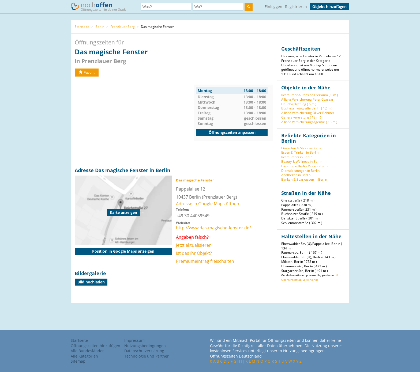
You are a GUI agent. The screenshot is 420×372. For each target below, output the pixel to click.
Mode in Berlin (318, 166)
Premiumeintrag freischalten (205, 261)
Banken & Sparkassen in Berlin (304, 179)
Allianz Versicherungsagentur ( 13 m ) (309, 122)
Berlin (99, 26)
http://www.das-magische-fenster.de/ (213, 228)
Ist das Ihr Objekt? (194, 253)
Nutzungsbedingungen (145, 345)
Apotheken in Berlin (295, 175)
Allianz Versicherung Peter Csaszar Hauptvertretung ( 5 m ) (307, 101)
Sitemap (78, 361)
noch (101, 6)
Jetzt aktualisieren (194, 245)
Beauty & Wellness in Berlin (301, 161)
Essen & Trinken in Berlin (299, 152)
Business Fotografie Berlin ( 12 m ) (306, 108)
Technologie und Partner (146, 356)
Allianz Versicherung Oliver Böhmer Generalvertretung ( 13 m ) (307, 115)
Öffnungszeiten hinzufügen (95, 345)
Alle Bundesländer (87, 350)
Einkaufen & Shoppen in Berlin (303, 148)
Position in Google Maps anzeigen (123, 251)
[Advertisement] (134, 122)
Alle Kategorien (84, 356)
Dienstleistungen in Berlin (300, 170)
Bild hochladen (91, 281)
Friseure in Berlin (294, 166)
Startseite (82, 26)
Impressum (134, 340)
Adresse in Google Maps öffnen (207, 204)
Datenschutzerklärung (144, 350)
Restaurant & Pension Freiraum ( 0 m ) (309, 95)
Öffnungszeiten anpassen (232, 132)
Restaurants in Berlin (296, 157)
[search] (249, 7)
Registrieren (296, 6)
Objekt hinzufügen (329, 6)
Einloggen (273, 6)
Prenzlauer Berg (122, 26)
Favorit (87, 72)
